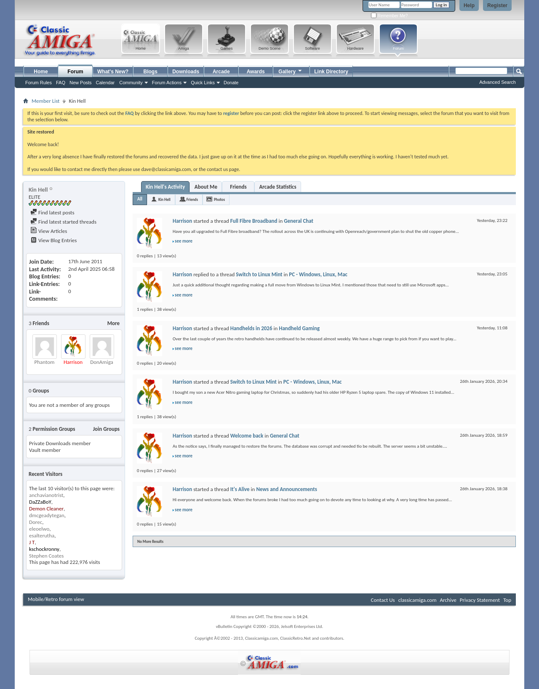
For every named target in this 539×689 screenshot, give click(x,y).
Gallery (290, 70)
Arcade (221, 72)
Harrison (182, 221)
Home (41, 72)
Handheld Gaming (299, 328)
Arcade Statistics (277, 187)
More (113, 323)
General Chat (298, 221)
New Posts (80, 82)
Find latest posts (52, 212)
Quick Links (203, 82)
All (139, 199)
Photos (219, 199)
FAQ (60, 82)
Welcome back (247, 436)
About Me (206, 187)
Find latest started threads (63, 222)
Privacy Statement (480, 600)
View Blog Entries (53, 240)
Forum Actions (166, 82)
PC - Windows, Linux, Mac (318, 274)
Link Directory (331, 72)
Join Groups (106, 429)
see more (183, 241)
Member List (45, 101)
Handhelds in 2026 (251, 328)
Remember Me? (389, 15)
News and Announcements (286, 489)
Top (507, 600)
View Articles (48, 231)
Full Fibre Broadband (254, 221)
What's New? (112, 72)
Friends (238, 187)
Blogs (150, 72)
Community (131, 82)
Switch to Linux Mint (259, 274)
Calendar (105, 82)
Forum (75, 72)
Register (497, 5)
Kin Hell (164, 199)
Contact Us (383, 600)
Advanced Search (497, 82)
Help (469, 5)
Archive (448, 600)
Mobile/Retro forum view (56, 599)
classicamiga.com (417, 600)
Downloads (185, 72)
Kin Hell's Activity (165, 187)
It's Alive (240, 489)
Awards (256, 72)
